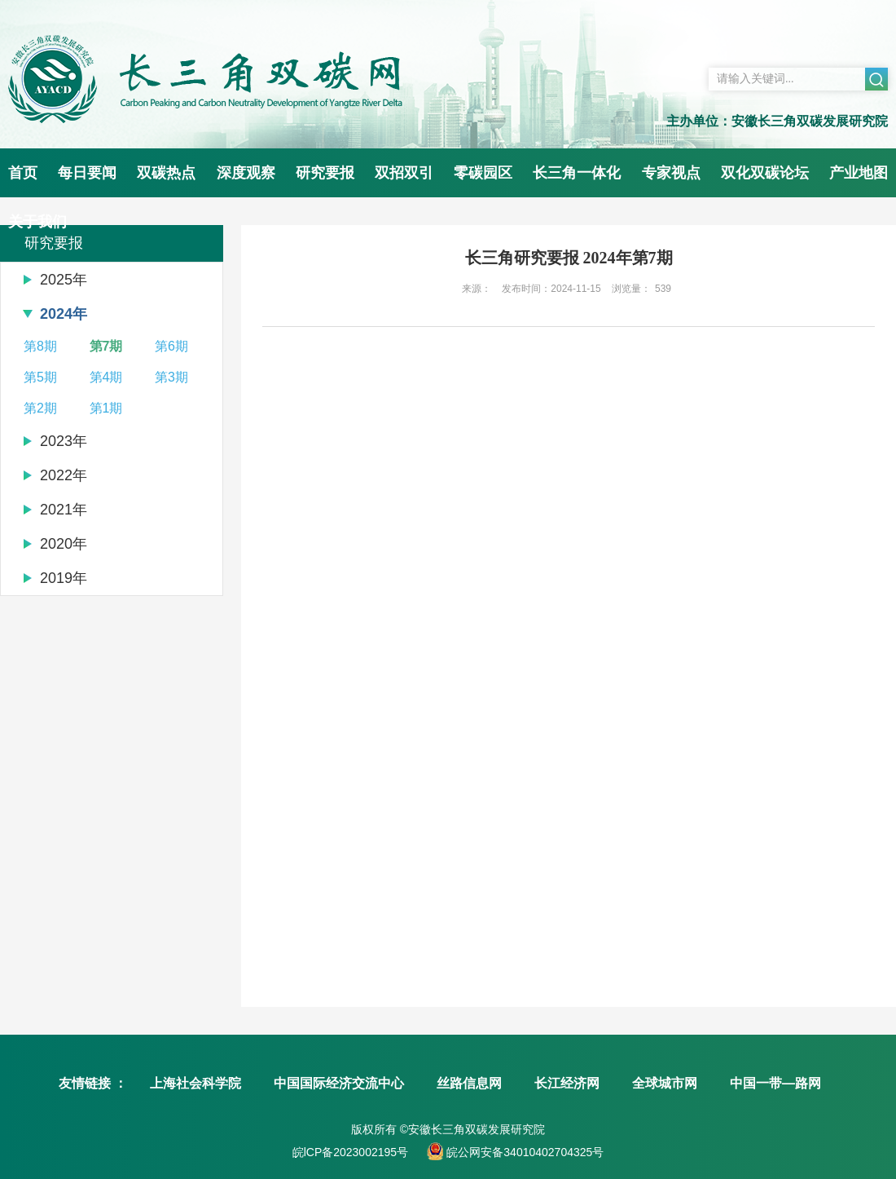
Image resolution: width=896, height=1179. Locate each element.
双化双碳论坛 (765, 173)
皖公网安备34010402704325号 (523, 1152)
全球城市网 (664, 1083)
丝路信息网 (469, 1083)
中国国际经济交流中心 (339, 1083)
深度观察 (246, 173)
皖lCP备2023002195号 (350, 1152)
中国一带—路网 (775, 1083)
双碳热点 (166, 173)
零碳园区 (483, 173)
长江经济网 (567, 1083)
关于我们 (37, 222)
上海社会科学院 (195, 1083)
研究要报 (325, 173)
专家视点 (671, 173)
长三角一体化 (577, 173)
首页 (22, 173)
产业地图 (858, 173)
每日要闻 (87, 173)
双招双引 (404, 173)
